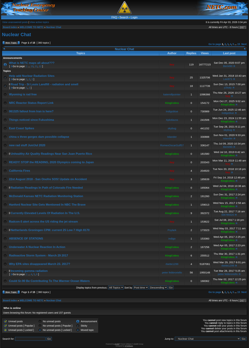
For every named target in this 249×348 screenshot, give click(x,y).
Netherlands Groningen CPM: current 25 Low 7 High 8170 (50, 230)
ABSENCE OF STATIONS (26, 238)
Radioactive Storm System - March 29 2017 (38, 255)
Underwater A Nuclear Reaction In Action (37, 247)
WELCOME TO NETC (31, 27)
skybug (172, 128)
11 (36, 66)
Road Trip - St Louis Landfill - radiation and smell (44, 84)
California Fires (19, 170)
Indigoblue (172, 111)
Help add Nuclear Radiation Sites (31, 76)
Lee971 (227, 79)
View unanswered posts (15, 22)
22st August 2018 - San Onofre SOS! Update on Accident (48, 179)
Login (134, 17)
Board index (10, 27)
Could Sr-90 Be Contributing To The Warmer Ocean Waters (49, 281)
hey (172, 64)
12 (40, 66)
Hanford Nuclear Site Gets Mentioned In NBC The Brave (47, 204)
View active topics (39, 22)
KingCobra (172, 102)
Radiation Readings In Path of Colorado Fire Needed (47, 187)
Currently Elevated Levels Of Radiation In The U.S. (45, 213)
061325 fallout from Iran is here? (31, 111)
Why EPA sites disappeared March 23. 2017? (39, 264)
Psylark (172, 230)
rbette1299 (172, 264)
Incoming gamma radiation (29, 271)
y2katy (228, 87)
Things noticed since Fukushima (31, 119)
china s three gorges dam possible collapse (39, 136)
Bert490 (227, 66)
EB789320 (228, 214)
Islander (172, 136)
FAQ (114, 17)
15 (238, 44)
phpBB (116, 344)
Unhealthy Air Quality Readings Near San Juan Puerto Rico (51, 153)
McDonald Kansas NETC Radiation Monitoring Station (46, 196)
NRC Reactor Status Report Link (31, 103)
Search (123, 17)
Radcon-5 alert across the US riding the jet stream (43, 221)
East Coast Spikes (21, 128)
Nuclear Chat (53, 27)
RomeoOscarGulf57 (172, 145)
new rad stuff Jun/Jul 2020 (27, 145)
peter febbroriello (172, 272)
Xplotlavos (172, 119)
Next (244, 44)
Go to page (215, 44)
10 (32, 66)
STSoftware (129, 346)
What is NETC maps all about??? (31, 63)
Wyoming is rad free (23, 94)
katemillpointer (172, 94)
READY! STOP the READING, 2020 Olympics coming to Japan (51, 162)
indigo (172, 238)
